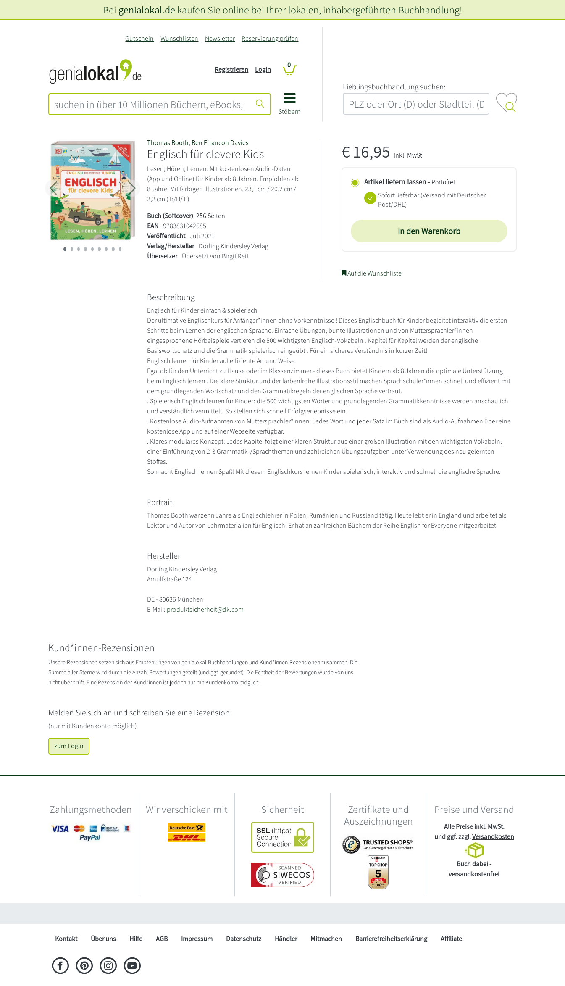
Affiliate (451, 938)
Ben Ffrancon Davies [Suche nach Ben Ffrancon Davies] (220, 142)
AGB (162, 938)
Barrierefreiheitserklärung (391, 938)
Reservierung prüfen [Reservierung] (270, 38)
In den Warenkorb (429, 231)
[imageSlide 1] (72, 249)
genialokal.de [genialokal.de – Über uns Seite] (146, 9)
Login (263, 69)
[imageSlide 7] (113, 249)
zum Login (69, 745)
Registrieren (231, 69)
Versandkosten (493, 836)
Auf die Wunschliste (372, 273)
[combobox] (150, 104)
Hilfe (135, 938)
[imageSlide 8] (120, 249)
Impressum (197, 938)
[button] (290, 107)
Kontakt (66, 938)
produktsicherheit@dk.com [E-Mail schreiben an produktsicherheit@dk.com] (205, 609)
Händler (286, 938)
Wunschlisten (179, 38)
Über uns (103, 938)
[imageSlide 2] (78, 249)
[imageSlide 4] (92, 249)
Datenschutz (243, 938)
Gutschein (139, 38)
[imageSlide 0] (64, 249)
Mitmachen (326, 938)
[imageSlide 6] (106, 249)
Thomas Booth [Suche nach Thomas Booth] (168, 142)
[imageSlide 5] (99, 249)
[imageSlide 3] (85, 249)
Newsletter (220, 38)
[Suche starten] (260, 104)
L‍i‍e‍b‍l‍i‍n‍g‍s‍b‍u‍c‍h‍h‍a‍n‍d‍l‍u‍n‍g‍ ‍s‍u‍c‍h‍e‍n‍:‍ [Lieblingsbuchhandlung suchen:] (394, 86)
